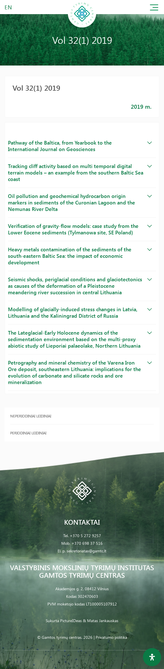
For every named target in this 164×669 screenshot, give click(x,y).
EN (8, 7)
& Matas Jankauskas (100, 620)
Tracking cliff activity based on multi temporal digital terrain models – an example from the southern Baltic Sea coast (80, 172)
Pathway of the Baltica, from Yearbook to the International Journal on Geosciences (80, 145)
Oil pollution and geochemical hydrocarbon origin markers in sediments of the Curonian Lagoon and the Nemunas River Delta (80, 202)
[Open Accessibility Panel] (152, 657)
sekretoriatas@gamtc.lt (86, 550)
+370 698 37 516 (87, 543)
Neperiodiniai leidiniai (30, 415)
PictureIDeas (71, 620)
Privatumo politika (111, 637)
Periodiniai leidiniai (28, 432)
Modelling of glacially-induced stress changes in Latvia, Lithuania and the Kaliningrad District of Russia (80, 312)
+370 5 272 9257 (85, 535)
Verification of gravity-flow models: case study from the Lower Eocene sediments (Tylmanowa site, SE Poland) (80, 229)
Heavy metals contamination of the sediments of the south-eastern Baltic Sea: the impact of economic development (80, 256)
